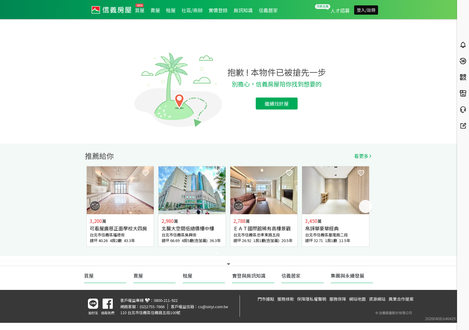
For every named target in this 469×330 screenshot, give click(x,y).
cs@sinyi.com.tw (213, 306)
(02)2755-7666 (152, 306)
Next (365, 206)
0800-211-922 (166, 300)
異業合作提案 (401, 299)
